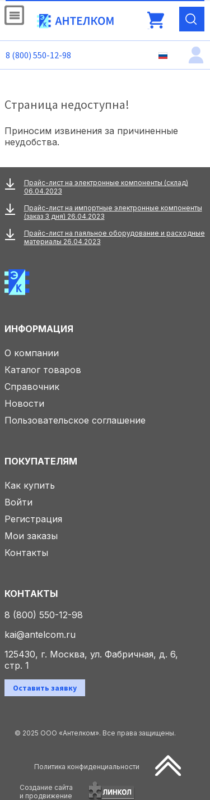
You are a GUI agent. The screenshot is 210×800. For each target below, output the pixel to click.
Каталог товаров (42, 369)
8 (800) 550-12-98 (38, 55)
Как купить (29, 485)
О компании (31, 352)
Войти (18, 502)
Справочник (31, 386)
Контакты (26, 552)
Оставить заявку (45, 688)
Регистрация (33, 519)
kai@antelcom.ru (40, 634)
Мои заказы (31, 535)
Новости (24, 403)
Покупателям (40, 461)
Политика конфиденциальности (86, 766)
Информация (38, 328)
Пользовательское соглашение (75, 420)
